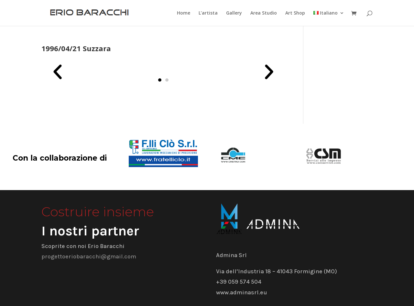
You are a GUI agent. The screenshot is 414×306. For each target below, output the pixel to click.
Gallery (234, 13)
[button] (57, 72)
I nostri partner (90, 231)
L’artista (208, 13)
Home (183, 13)
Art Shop (295, 13)
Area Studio (263, 13)
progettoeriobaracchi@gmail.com (88, 256)
